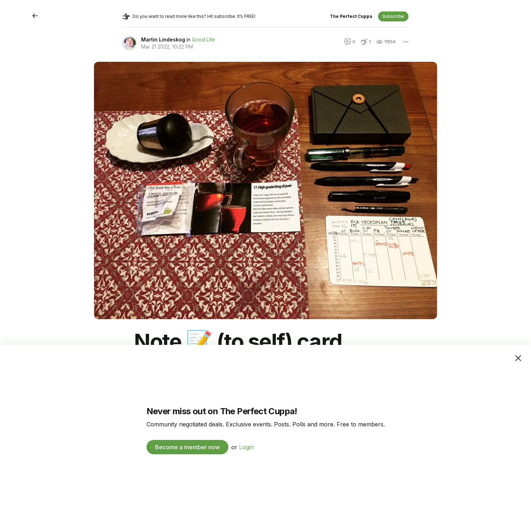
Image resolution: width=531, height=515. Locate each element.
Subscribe (393, 16)
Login (246, 447)
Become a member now (187, 447)
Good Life (203, 39)
